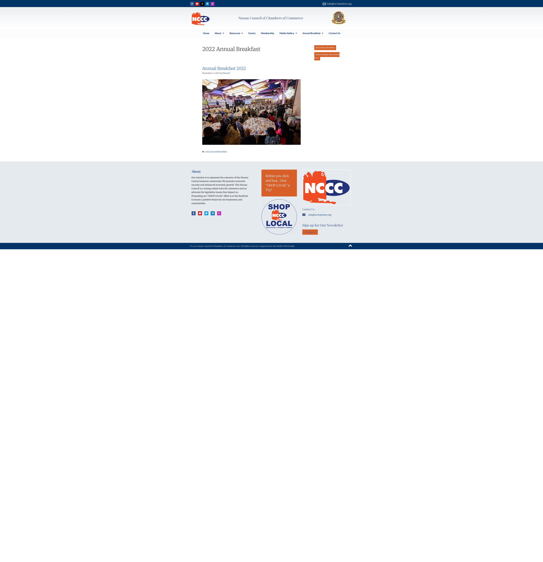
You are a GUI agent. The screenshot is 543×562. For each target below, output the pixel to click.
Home (206, 33)
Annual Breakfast (312, 33)
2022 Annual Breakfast (216, 151)
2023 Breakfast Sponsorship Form (327, 56)
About (219, 33)
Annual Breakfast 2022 (224, 68)
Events (251, 33)
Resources (236, 33)
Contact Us (334, 33)
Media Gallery (288, 33)
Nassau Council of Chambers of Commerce (270, 18)
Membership (267, 33)
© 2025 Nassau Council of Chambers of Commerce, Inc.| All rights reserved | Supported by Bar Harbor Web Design (242, 246)
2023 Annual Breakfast (325, 48)
